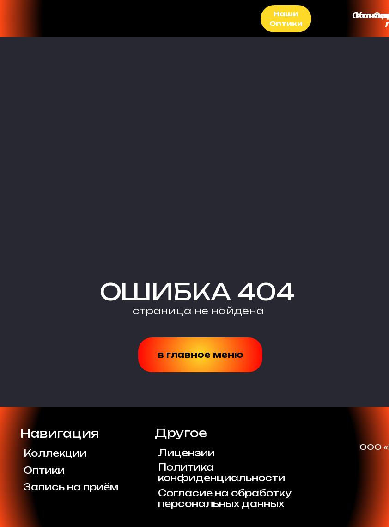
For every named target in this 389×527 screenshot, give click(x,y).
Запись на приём (71, 487)
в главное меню (200, 354)
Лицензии (186, 453)
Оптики (44, 470)
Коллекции (55, 453)
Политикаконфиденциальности (221, 472)
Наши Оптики (286, 19)
